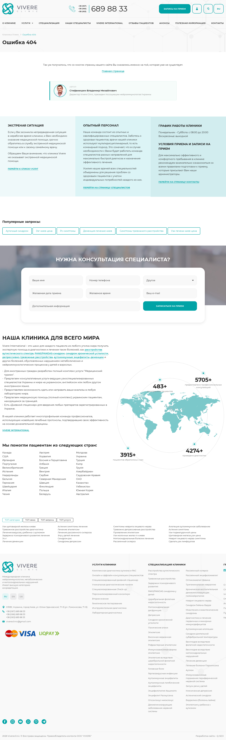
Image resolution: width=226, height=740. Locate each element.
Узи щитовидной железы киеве (19, 526)
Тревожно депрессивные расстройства (134, 529)
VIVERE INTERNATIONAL (15, 430)
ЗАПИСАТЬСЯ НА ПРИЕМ (170, 321)
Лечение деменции (12, 541)
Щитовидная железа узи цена (185, 535)
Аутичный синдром (17, 231)
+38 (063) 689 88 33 (15, 617)
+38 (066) (82, 9)
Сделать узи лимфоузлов (182, 541)
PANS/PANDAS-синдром (50, 353)
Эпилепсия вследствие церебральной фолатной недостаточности (161, 660)
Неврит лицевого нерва (198, 600)
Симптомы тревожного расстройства (141, 231)
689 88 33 (109, 8)
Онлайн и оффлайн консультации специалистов (117, 575)
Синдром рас (65, 538)
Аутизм (190, 670)
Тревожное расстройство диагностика (22, 529)
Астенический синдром (198, 695)
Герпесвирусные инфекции (163, 673)
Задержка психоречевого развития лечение (26, 535)
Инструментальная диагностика (109, 608)
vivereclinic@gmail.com (18, 621)
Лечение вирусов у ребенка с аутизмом (23, 532)
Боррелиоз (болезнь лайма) (200, 700)
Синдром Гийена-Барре (198, 605)
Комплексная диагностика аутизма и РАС (114, 570)
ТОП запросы (47, 520)
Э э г (4, 538)
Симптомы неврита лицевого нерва (132, 526)
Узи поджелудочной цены (182, 532)
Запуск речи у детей (196, 686)
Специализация (49, 23)
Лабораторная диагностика (107, 612)
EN (13, 596)
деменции (97, 357)
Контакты (217, 23)
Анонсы (164, 23)
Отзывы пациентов (141, 23)
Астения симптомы (179, 529)
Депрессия (154, 615)
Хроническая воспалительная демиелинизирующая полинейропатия (202, 592)
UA (21, 596)
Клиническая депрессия (199, 690)
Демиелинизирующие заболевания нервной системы (160, 708)
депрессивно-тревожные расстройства (27, 357)
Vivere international (109, 23)
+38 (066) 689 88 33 (15, 614)
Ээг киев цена (44, 231)
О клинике (9, 23)
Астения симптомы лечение (73, 526)
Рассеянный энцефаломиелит (202, 575)
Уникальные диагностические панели (112, 584)
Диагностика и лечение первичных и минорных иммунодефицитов (198, 621)
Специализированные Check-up (109, 589)
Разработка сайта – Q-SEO (210, 736)
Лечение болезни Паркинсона (202, 665)
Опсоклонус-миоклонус (160, 700)
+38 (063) (82, 11)
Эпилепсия (154, 632)
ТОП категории (12, 520)
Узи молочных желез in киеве (129, 535)
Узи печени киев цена (184, 231)
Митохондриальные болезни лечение (133, 538)
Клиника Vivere (10, 34)
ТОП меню (30, 520)
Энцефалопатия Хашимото (162, 690)
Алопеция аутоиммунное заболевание (189, 526)
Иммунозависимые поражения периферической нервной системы (201, 678)
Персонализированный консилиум (111, 594)
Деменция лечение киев (97, 231)
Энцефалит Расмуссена (160, 695)
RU (218, 9)
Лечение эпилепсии (68, 529)
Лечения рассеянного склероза (75, 532)
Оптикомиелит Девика (198, 580)
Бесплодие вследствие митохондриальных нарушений (198, 652)
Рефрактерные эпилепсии (162, 645)
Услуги (26, 23)
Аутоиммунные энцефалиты (163, 678)
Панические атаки (158, 627)
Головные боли (156, 668)
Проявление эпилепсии (126, 532)
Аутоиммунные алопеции (199, 629)
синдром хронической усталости (87, 353)
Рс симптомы (67, 231)
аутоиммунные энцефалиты (71, 357)
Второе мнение (100, 598)
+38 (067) (82, 6)
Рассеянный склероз (124, 541)
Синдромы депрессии (69, 541)
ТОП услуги (65, 520)
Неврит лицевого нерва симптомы (187, 538)
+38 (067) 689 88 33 (15, 611)
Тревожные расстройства (161, 578)
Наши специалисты (78, 23)
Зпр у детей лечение (69, 535)
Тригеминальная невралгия (201, 584)
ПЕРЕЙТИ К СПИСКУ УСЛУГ (23, 184)
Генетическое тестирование (107, 603)
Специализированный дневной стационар (115, 580)
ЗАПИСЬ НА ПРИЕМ (175, 9)
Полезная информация (190, 23)
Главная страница (113, 71)
